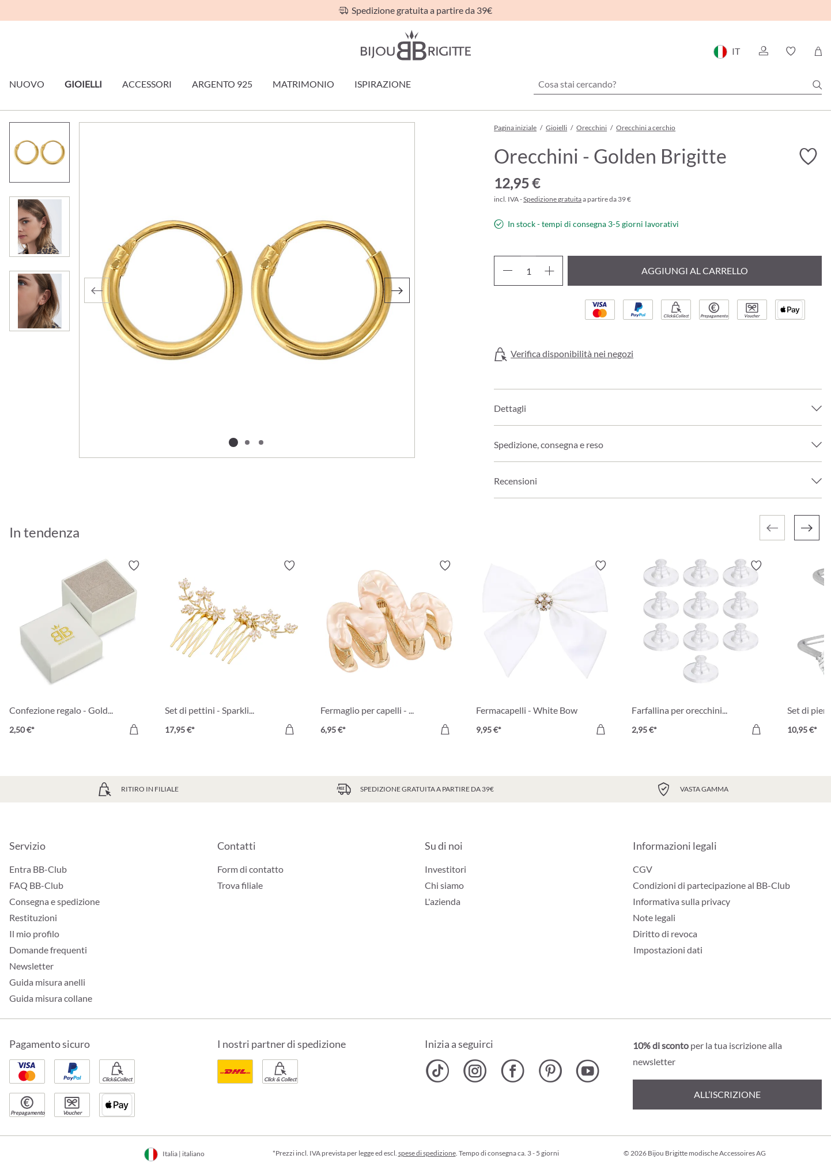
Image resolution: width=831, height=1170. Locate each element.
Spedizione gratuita (552, 199)
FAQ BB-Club (36, 885)
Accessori (147, 83)
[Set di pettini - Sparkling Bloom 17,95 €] (234, 649)
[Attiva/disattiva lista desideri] (808, 157)
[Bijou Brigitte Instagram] (475, 1070)
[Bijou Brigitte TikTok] (438, 1070)
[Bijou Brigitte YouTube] (587, 1070)
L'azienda (442, 901)
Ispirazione (382, 83)
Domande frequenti (48, 949)
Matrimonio (303, 83)
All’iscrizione (727, 1094)
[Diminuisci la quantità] (507, 271)
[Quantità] (528, 271)
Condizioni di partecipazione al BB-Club (711, 885)
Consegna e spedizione (54, 901)
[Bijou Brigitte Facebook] (513, 1070)
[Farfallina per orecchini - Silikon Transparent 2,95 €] (701, 649)
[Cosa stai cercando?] (678, 84)
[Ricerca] (817, 85)
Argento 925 (222, 83)
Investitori (445, 869)
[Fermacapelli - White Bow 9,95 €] (545, 649)
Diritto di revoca (665, 933)
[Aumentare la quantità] (549, 271)
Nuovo (26, 83)
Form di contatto (250, 869)
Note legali (654, 917)
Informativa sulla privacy (681, 901)
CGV (642, 869)
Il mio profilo (34, 933)
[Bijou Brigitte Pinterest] (550, 1070)
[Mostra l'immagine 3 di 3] (261, 442)
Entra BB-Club (38, 869)
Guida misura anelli (47, 981)
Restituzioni (33, 917)
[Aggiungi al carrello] (134, 729)
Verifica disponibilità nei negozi (572, 354)
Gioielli (83, 83)
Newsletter (31, 965)
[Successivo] (397, 290)
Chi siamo (444, 885)
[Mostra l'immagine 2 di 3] (247, 442)
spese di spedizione (427, 1153)
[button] (763, 51)
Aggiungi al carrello (694, 270)
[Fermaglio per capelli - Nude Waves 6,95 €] (389, 649)
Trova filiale (240, 885)
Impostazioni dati (667, 950)
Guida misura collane (50, 998)
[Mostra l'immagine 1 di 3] (233, 442)
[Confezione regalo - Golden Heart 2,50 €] (78, 649)
